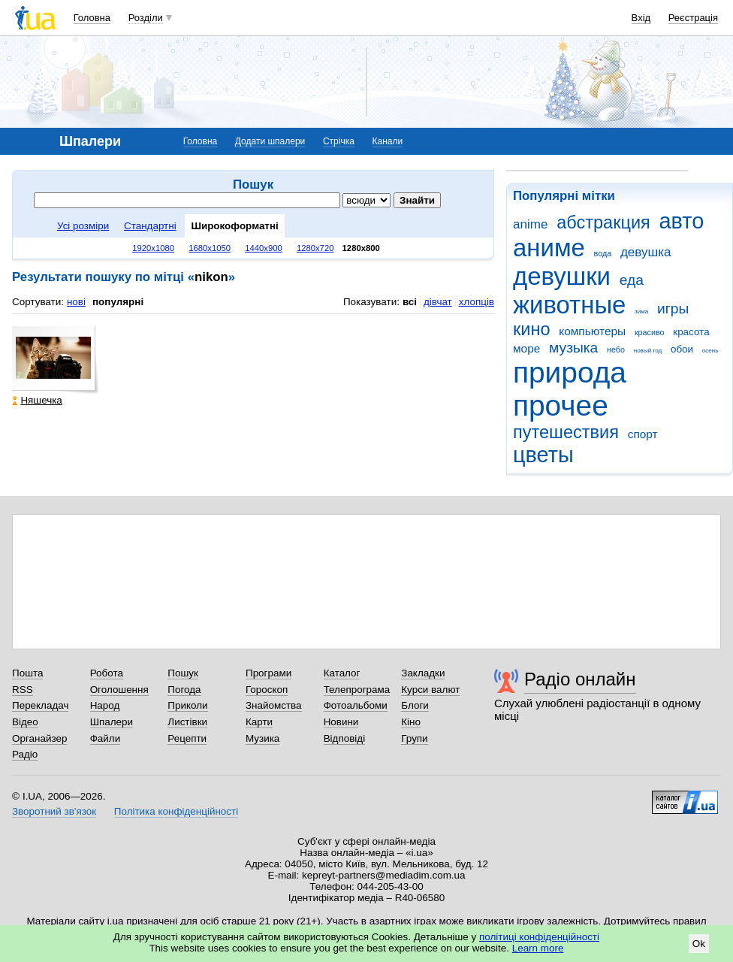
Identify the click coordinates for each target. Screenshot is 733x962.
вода (603, 253)
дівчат (438, 301)
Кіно (411, 722)
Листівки (187, 722)
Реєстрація (693, 17)
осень (710, 350)
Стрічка (338, 141)
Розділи (145, 17)
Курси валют (430, 689)
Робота (106, 673)
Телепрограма (357, 689)
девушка (645, 252)
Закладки (423, 673)
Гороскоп (267, 689)
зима (641, 311)
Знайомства (274, 705)
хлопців (476, 301)
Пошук (182, 673)
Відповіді (345, 738)
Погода (184, 689)
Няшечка (37, 400)
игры (673, 308)
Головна (92, 17)
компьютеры (592, 331)
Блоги (415, 705)
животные (569, 305)
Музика (262, 738)
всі (410, 301)
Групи (414, 738)
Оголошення (119, 689)
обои (682, 349)
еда (632, 280)
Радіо (25, 754)
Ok (698, 943)
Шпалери (111, 722)
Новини (341, 722)
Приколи (187, 705)
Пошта (27, 673)
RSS (22, 689)
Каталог (342, 673)
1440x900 (263, 248)
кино (532, 329)
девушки (562, 276)
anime (530, 224)
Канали (388, 141)
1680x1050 (210, 248)
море (526, 348)
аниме (549, 248)
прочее (560, 405)
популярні (117, 301)
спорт (643, 434)
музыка (573, 347)
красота (691, 331)
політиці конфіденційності (539, 936)
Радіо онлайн (580, 679)
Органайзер (39, 738)
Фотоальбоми (356, 705)
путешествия (566, 432)
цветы (543, 455)
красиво (650, 332)
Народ (105, 705)
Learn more (538, 948)
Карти (259, 722)
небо (616, 349)
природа (569, 372)
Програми (268, 673)
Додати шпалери (270, 141)
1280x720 (315, 248)
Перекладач (40, 705)
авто (681, 221)
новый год (648, 350)
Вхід (641, 17)
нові (76, 301)
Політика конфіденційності (176, 811)
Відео (25, 722)
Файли (105, 738)
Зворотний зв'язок (54, 811)
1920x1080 (153, 248)
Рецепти (187, 738)
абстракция (603, 222)
